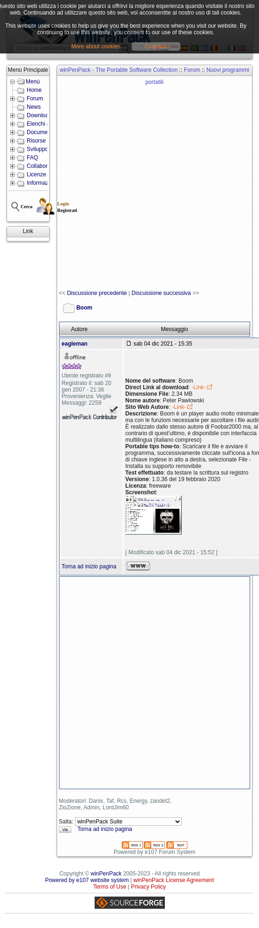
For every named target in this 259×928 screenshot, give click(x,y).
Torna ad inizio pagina (89, 566)
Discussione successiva (161, 293)
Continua (156, 46)
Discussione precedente (97, 293)
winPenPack (106, 873)
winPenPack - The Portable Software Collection (118, 70)
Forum (192, 70)
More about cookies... (98, 46)
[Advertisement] (115, 183)
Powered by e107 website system (87, 880)
